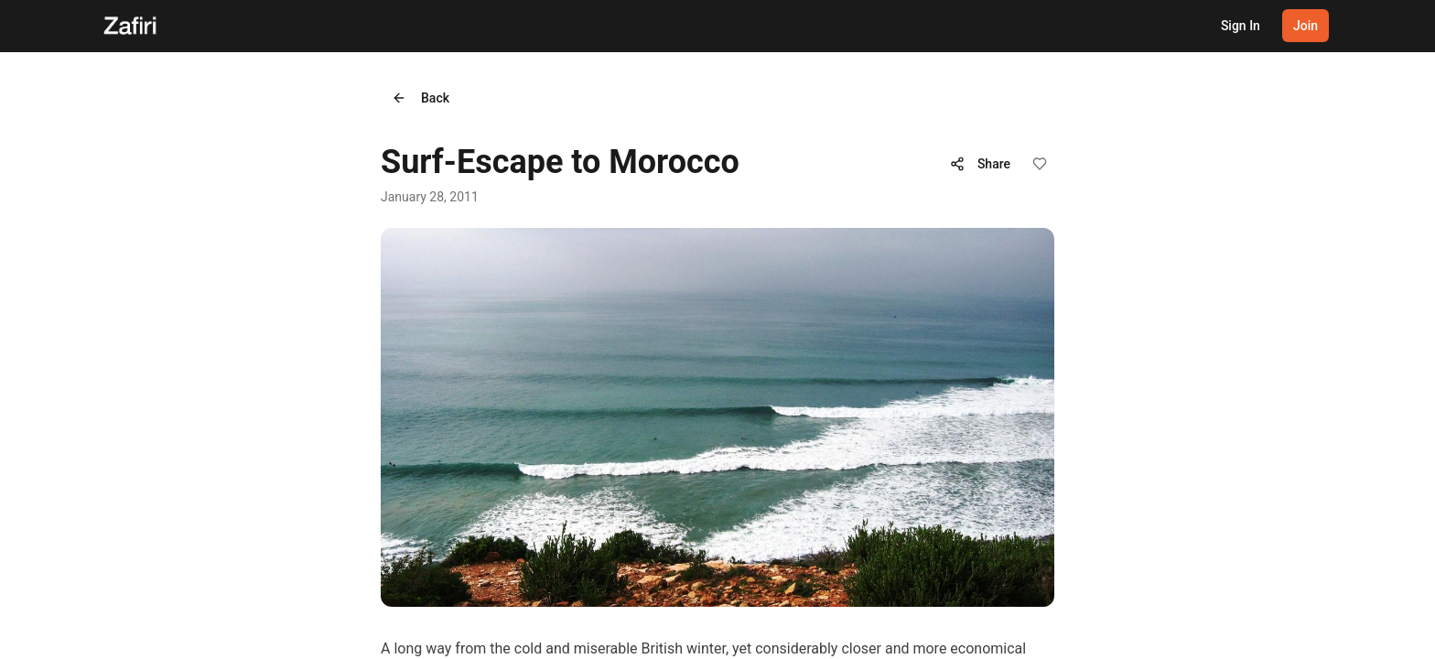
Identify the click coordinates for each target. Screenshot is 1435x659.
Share (980, 164)
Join (1305, 25)
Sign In (1240, 25)
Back (420, 98)
